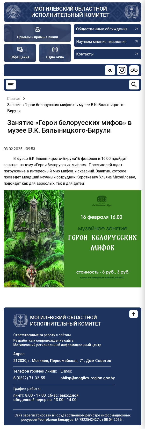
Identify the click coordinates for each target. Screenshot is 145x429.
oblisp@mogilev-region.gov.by (87, 378)
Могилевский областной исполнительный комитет (70, 12)
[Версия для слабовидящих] (134, 70)
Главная (13, 99)
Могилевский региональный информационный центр (57, 345)
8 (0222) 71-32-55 (29, 378)
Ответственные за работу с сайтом (42, 335)
